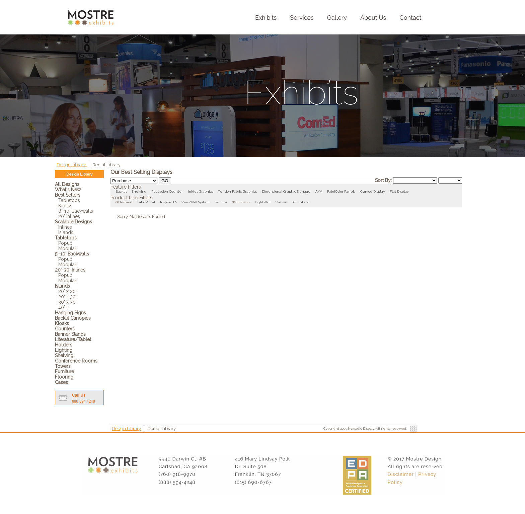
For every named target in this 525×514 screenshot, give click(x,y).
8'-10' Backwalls (75, 211)
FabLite (221, 202)
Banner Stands (70, 334)
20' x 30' (67, 296)
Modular (67, 248)
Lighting (63, 350)
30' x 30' (67, 302)
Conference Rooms (76, 361)
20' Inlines (69, 216)
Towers (63, 366)
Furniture (64, 371)
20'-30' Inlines (70, 270)
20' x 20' (67, 291)
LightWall (263, 202)
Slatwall (282, 202)
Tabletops (69, 200)
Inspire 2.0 (168, 202)
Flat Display (399, 191)
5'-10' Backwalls (72, 253)
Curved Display (372, 191)
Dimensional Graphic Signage (286, 191)
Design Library (72, 164)
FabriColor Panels (341, 191)
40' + (63, 307)
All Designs (67, 184)
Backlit (121, 191)
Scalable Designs (73, 221)
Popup (65, 243)
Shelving (64, 355)
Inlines (65, 227)
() (117, 202)
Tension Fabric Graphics (237, 191)
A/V (318, 191)
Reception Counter (167, 191)
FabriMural (146, 202)
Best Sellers (67, 195)
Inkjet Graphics (200, 191)
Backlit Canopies (73, 318)
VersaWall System (195, 202)
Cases (61, 382)
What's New (68, 189)
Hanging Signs (70, 312)
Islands (65, 232)
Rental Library (106, 164)
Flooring (64, 377)
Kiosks (65, 205)
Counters (65, 328)
